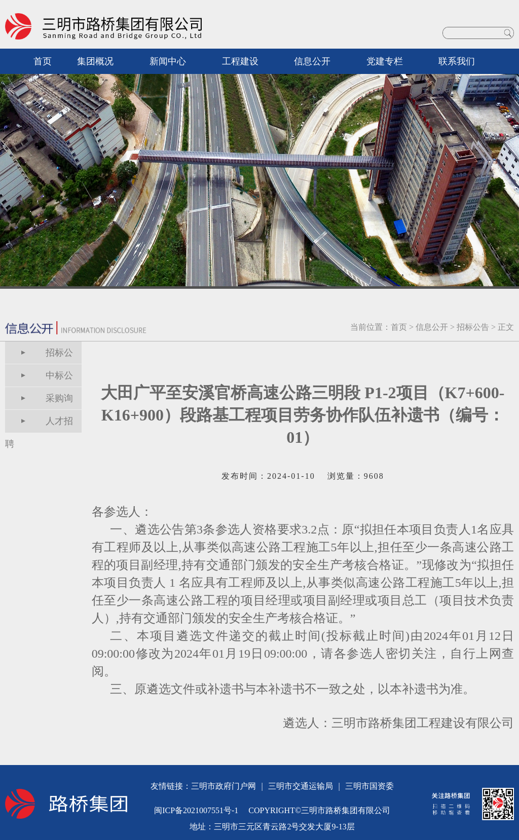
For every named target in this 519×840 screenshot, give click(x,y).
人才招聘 (39, 424)
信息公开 (312, 61)
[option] (259, 170)
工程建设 (240, 61)
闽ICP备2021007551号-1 (196, 810)
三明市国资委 (369, 786)
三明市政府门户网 (223, 786)
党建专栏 (384, 61)
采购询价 (39, 401)
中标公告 (39, 378)
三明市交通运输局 (300, 786)
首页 (42, 61)
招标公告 (473, 327)
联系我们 (456, 61)
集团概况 (95, 61)
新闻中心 (168, 61)
